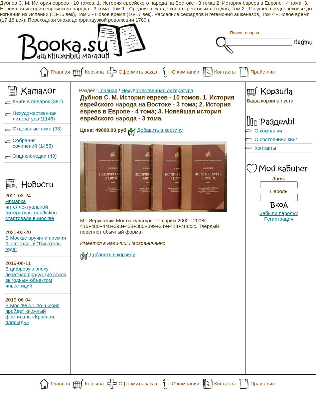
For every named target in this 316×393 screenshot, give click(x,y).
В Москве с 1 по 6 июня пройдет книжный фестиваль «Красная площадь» (32, 313)
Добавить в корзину (160, 130)
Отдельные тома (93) (37, 128)
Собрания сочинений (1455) (33, 143)
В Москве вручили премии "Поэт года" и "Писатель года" (35, 243)
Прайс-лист (263, 72)
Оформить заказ (138, 72)
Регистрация (278, 219)
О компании (185, 72)
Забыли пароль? (278, 213)
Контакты (225, 72)
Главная (60, 72)
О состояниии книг (275, 139)
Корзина (94, 72)
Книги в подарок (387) (38, 101)
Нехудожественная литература (157, 90)
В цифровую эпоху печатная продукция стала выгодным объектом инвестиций (36, 277)
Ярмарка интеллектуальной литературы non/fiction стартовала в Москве (31, 209)
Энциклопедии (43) (35, 156)
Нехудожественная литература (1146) (35, 115)
